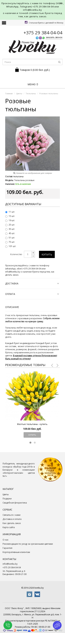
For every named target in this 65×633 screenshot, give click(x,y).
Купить (47, 254)
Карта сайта (9, 527)
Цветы (6, 494)
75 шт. (10, 241)
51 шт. (10, 237)
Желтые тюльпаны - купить (32, 424)
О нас (5, 539)
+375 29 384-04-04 (43, 6)
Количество (16, 254)
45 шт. (10, 233)
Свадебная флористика (15, 502)
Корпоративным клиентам (16, 552)
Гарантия (7, 548)
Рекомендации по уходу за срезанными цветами (28, 543)
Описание (12, 307)
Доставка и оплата (12, 519)
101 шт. (10, 246)
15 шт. (10, 216)
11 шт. (10, 211)
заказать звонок (54, 37)
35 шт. (10, 229)
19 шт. (10, 220)
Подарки (7, 498)
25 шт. (10, 224)
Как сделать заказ (12, 523)
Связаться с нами (11, 514)
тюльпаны (18, 176)
